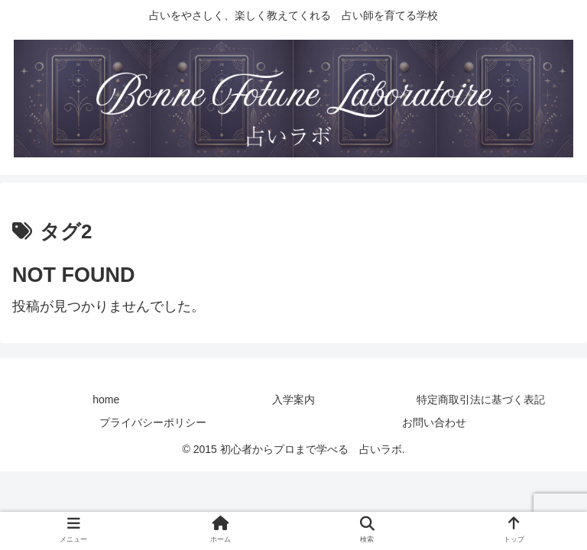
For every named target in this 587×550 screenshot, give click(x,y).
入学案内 (293, 399)
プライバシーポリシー (152, 422)
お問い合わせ (434, 422)
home (105, 399)
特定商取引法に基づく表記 (481, 399)
